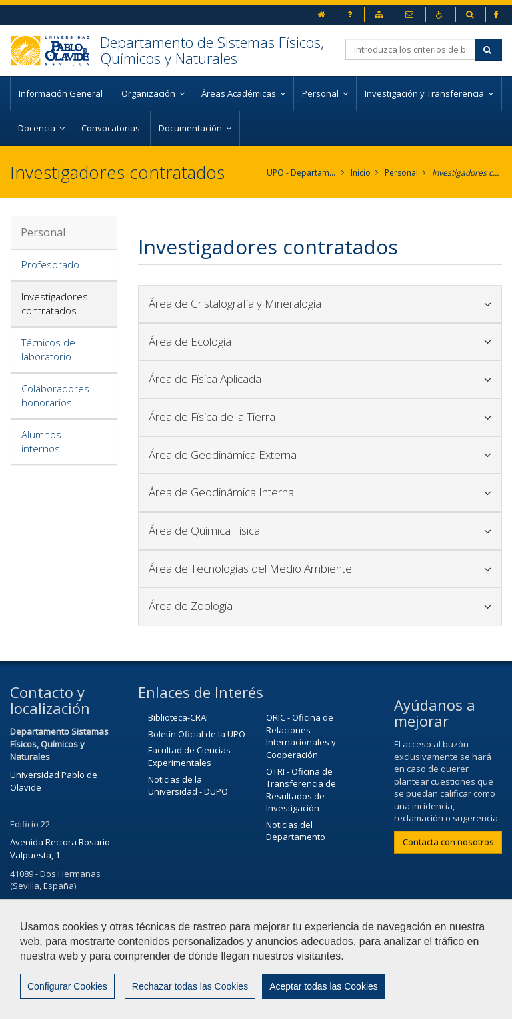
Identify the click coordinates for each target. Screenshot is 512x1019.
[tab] (64, 265)
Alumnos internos (41, 441)
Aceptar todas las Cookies (323, 986)
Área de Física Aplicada (320, 378)
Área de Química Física (320, 530)
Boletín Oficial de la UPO (196, 734)
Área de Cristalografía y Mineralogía (320, 303)
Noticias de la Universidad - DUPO (188, 785)
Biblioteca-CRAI (178, 717)
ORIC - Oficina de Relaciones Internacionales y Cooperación (301, 736)
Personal (401, 172)
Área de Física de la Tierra (320, 416)
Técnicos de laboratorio (48, 349)
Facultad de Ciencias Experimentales (189, 756)
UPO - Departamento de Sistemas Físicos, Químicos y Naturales (302, 172)
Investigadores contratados (467, 172)
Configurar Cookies (67, 986)
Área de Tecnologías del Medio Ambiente (320, 568)
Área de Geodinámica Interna (320, 492)
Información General (62, 93)
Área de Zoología (320, 605)
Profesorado (50, 264)
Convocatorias (111, 128)
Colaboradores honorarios (55, 395)
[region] (256, 959)
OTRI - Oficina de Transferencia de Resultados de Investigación (301, 790)
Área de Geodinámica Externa (320, 454)
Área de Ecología (320, 341)
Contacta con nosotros (448, 842)
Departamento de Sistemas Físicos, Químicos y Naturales (212, 50)
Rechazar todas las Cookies (190, 986)
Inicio (361, 172)
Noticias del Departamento (295, 831)
